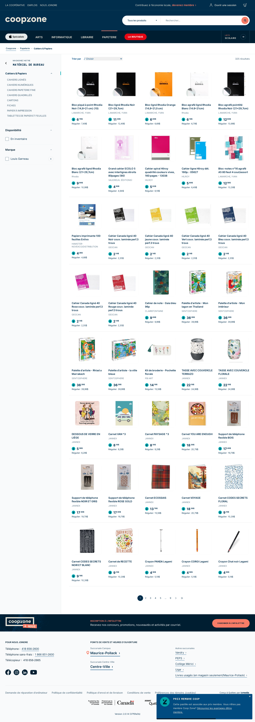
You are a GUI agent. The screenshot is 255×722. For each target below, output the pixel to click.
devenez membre (184, 5)
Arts (39, 37)
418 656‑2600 (30, 649)
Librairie (87, 37)
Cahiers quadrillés (19, 95)
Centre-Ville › (101, 666)
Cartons (12, 100)
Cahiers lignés (16, 79)
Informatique (62, 37)
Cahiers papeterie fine (21, 90)
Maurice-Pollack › (105, 652)
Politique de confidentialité (67, 692)
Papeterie (109, 37)
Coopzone (11, 48)
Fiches (11, 105)
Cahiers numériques (20, 84)
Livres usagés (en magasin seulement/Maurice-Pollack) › (211, 675)
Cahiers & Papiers (16, 73)
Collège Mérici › (185, 664)
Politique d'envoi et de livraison (105, 692)
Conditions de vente (139, 692)
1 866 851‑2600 (44, 654)
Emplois (32, 5)
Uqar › (179, 669)
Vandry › (180, 652)
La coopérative (15, 5)
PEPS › (180, 658)
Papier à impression (19, 110)
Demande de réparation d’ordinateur (26, 692)
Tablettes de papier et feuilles (26, 115)
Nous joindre (48, 5)
